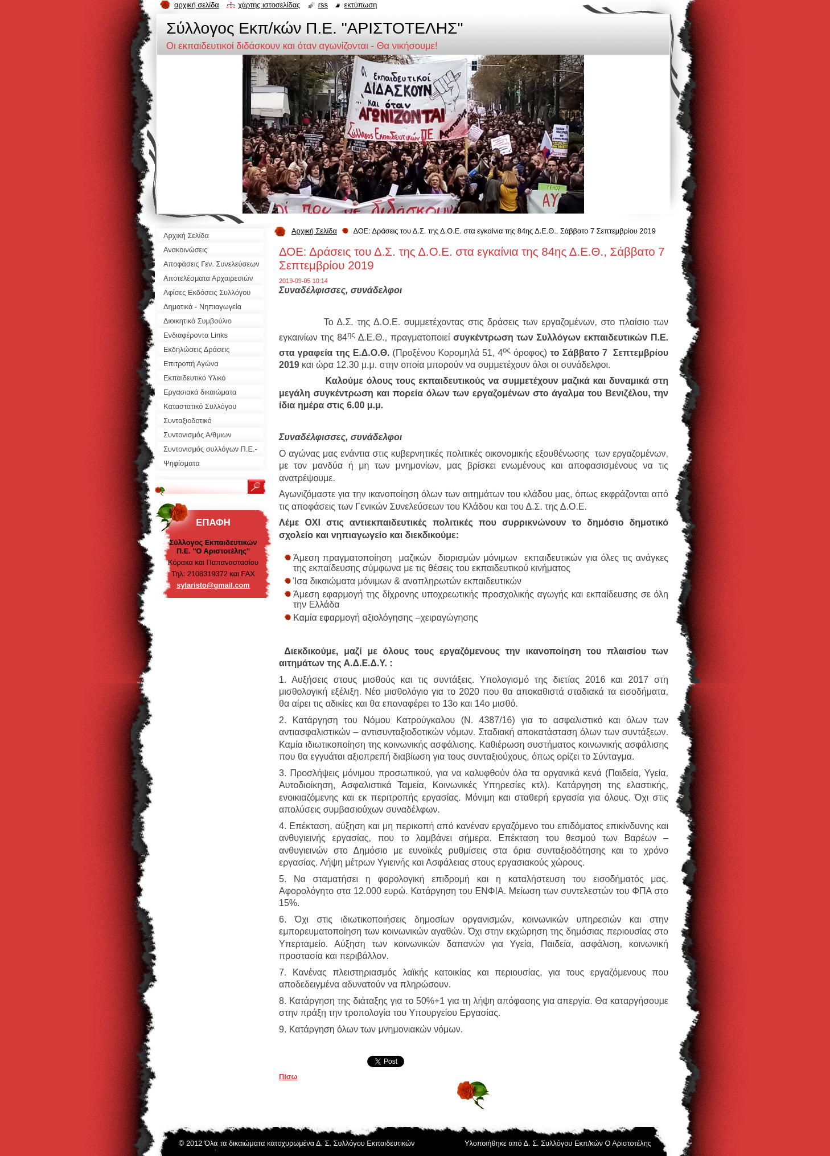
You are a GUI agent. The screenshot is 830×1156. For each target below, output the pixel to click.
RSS (323, 5)
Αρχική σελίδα (196, 5)
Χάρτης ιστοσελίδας (269, 5)
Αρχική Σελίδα (314, 231)
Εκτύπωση (360, 5)
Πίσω (288, 1076)
